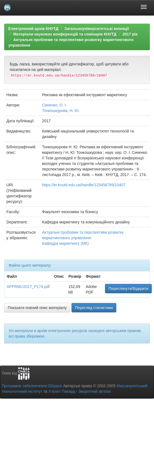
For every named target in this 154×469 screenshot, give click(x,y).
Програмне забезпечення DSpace (32, 386)
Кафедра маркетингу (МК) (65, 243)
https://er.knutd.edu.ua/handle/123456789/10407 (83, 185)
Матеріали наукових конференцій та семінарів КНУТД (65, 34)
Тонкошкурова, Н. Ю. (61, 110)
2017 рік (129, 34)
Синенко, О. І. (54, 105)
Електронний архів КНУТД (33, 28)
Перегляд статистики (94, 307)
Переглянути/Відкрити (128, 288)
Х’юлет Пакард (61, 391)
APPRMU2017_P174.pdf (28, 286)
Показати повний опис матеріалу (37, 307)
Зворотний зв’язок (94, 391)
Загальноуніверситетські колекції (96, 28)
